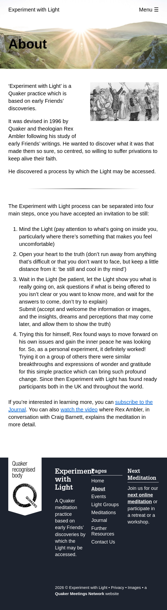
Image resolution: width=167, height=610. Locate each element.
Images (134, 587)
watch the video (79, 409)
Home (97, 480)
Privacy (117, 587)
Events (98, 496)
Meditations (103, 512)
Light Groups (105, 504)
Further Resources (102, 531)
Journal (99, 520)
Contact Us (103, 542)
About (98, 488)
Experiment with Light (33, 10)
